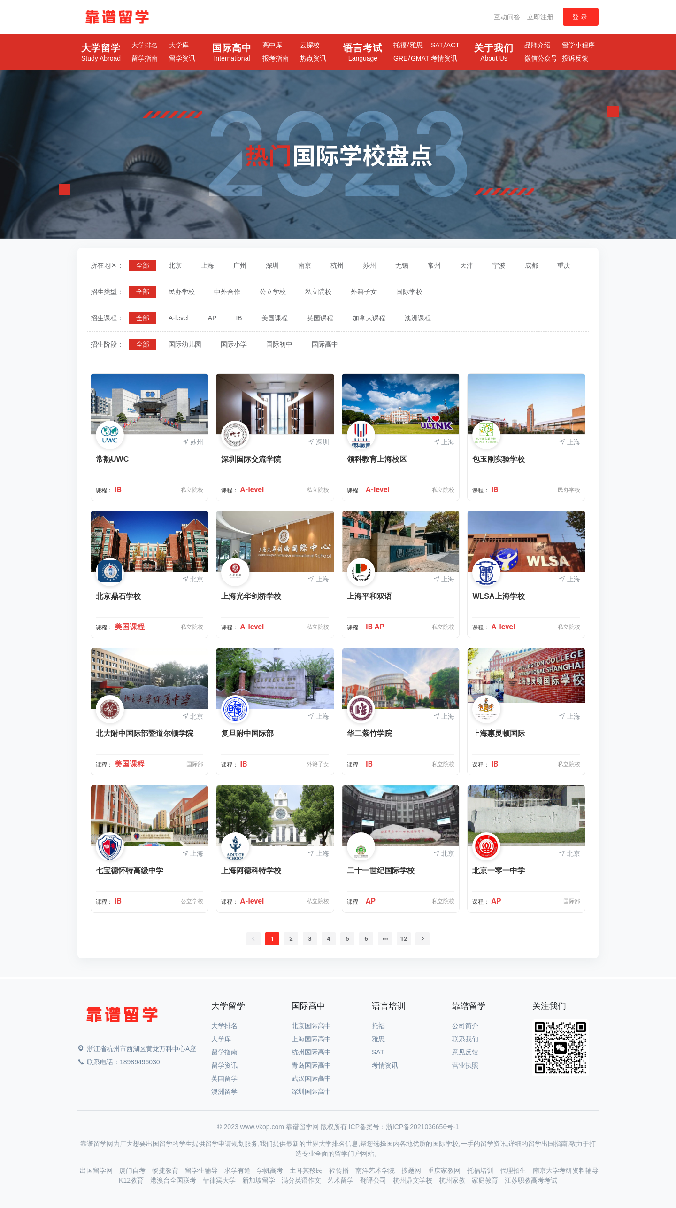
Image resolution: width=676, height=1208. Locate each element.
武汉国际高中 (311, 1078)
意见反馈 (465, 1052)
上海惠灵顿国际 (498, 733)
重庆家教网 (445, 1170)
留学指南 (144, 58)
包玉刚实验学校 (498, 459)
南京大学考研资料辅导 (566, 1170)
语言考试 (363, 52)
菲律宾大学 (220, 1180)
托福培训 (481, 1170)
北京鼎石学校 (118, 596)
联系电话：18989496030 (118, 1062)
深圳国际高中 (311, 1091)
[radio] (142, 265)
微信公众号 (540, 58)
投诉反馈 (575, 58)
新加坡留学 (259, 1180)
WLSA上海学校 (498, 596)
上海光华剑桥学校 (251, 596)
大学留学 (101, 52)
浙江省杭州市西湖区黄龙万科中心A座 (136, 1049)
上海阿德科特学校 (251, 871)
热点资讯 (313, 58)
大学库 (179, 45)
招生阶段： (107, 344)
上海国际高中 (311, 1039)
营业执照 (465, 1065)
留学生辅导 (202, 1170)
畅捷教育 (166, 1170)
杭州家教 (453, 1180)
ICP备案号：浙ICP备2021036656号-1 (404, 1127)
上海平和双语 (369, 596)
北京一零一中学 (498, 871)
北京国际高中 (311, 1026)
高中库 (272, 45)
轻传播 (340, 1170)
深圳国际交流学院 (251, 459)
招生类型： (107, 291)
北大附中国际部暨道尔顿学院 (144, 733)
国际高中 (232, 52)
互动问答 (507, 17)
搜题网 (412, 1170)
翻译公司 (374, 1180)
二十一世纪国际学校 (381, 871)
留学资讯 (182, 58)
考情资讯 (444, 58)
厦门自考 (133, 1170)
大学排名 (144, 45)
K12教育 (132, 1180)
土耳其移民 (307, 1170)
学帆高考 (271, 1170)
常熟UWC (112, 459)
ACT (453, 45)
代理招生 (514, 1170)
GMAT (420, 58)
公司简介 (465, 1026)
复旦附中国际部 (247, 733)
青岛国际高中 (311, 1065)
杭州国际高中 (311, 1052)
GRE (400, 58)
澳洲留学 (224, 1091)
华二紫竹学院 (369, 733)
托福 (400, 45)
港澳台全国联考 (174, 1180)
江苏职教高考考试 (531, 1180)
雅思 (416, 45)
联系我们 (465, 1039)
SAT (437, 45)
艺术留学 (341, 1180)
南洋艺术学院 (376, 1170)
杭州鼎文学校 (413, 1180)
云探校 (310, 45)
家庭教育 (486, 1180)
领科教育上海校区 (377, 459)
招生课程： (107, 318)
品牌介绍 (537, 45)
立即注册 (540, 17)
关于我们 (494, 52)
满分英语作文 (302, 1180)
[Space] (122, 1016)
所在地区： (107, 265)
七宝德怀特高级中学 (129, 871)
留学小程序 (578, 45)
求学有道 (238, 1170)
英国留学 (224, 1078)
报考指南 (275, 58)
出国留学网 (97, 1170)
